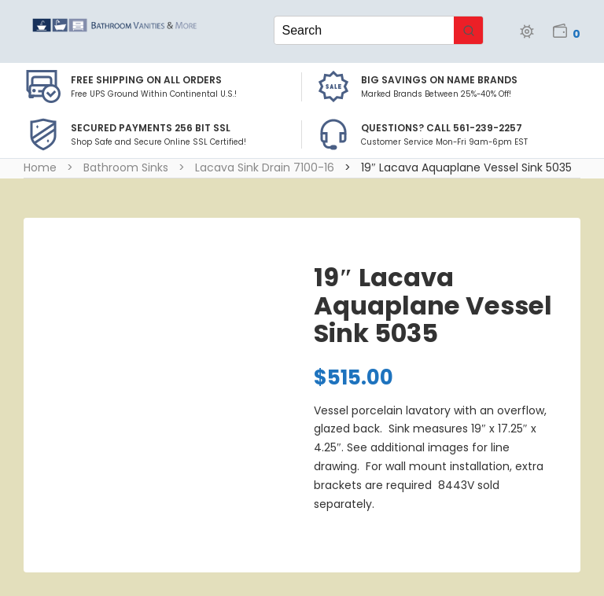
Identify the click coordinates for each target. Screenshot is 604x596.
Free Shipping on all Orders (146, 79)
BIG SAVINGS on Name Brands (439, 79)
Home (40, 167)
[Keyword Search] (364, 30)
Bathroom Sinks (125, 167)
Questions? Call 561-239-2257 (441, 127)
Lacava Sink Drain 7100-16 (264, 167)
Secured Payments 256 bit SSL (150, 127)
